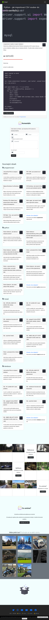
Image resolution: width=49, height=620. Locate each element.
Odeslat (13, 158)
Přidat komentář (8, 115)
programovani (7, 44)
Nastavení (25, 618)
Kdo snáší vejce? (14, 152)
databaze (21, 44)
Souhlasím (40, 617)
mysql (16, 44)
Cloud (4, 2)
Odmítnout (45, 617)
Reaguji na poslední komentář (17, 141)
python (12, 44)
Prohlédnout (30, 459)
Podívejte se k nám (24, 525)
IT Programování (22, 119)
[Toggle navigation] (45, 2)
